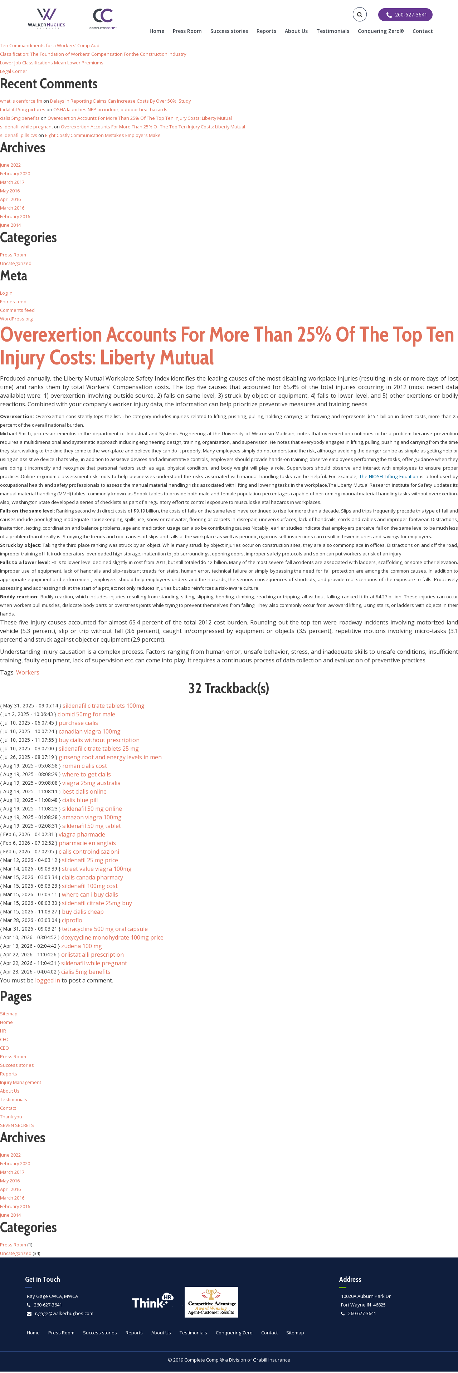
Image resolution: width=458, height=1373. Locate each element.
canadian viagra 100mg (90, 733)
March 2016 (12, 208)
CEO (4, 1049)
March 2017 (12, 182)
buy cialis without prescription (99, 741)
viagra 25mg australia (91, 784)
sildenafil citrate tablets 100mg (104, 707)
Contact (423, 31)
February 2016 (15, 216)
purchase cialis (78, 724)
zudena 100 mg (81, 947)
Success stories (229, 31)
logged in (47, 982)
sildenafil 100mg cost (90, 887)
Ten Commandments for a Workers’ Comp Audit (51, 45)
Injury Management (21, 1083)
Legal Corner (14, 71)
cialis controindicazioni (89, 853)
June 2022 (10, 165)
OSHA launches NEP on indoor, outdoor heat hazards (112, 109)
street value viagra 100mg (97, 870)
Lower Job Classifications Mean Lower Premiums (52, 62)
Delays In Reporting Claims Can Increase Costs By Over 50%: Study (122, 101)
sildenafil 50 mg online (92, 810)
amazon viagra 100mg (92, 819)
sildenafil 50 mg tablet (91, 827)
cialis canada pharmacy (92, 879)
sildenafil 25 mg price (90, 862)
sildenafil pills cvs (19, 135)
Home (157, 31)
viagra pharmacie (82, 836)
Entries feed (13, 301)
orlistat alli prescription (92, 956)
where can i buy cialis (90, 896)
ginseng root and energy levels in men (110, 758)
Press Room (187, 31)
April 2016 (10, 199)
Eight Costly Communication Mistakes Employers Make (104, 135)
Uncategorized (16, 263)
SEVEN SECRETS (17, 1126)
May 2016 (10, 190)
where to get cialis (86, 776)
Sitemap (9, 1015)
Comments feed (17, 310)
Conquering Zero (234, 1334)
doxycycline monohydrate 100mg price (112, 939)
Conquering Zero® (381, 31)
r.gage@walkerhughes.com (64, 1314)
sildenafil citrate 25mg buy (97, 904)
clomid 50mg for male (86, 716)
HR (3, 1032)
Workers (27, 674)
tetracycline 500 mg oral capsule (105, 930)
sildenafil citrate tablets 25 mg (99, 750)
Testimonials (332, 31)
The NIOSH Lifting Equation (388, 478)
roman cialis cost (84, 767)
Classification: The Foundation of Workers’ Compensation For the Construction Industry (94, 54)
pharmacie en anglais (87, 844)
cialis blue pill (80, 801)
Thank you (11, 1118)
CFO (4, 1041)
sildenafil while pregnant (94, 965)
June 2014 (10, 225)
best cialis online (84, 793)
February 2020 (15, 173)
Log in (6, 293)
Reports (266, 31)
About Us (296, 31)
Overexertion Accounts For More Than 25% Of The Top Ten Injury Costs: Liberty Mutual (141, 118)
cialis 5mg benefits (86, 973)
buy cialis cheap (83, 913)
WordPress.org (16, 318)
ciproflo (72, 922)
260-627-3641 (48, 1306)
